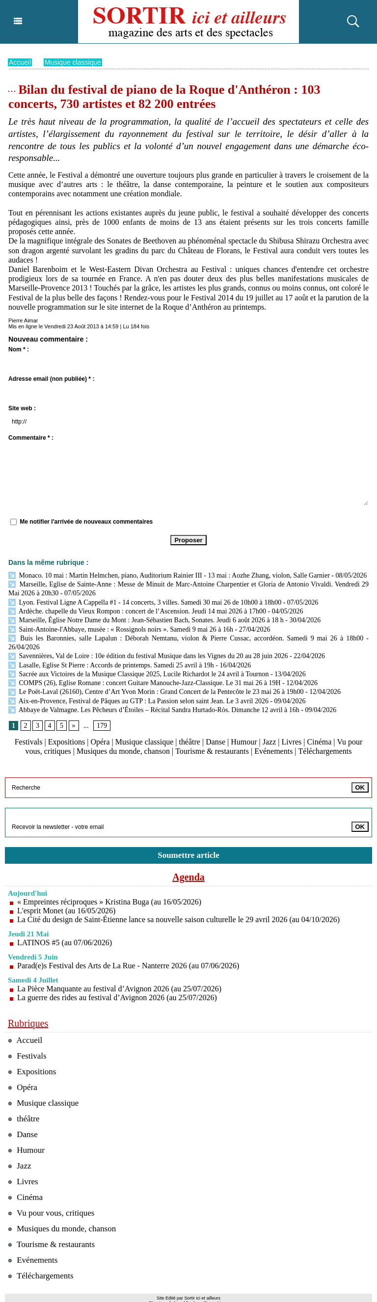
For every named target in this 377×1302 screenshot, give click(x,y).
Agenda (188, 876)
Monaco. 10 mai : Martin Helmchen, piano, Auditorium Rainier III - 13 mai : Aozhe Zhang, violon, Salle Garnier (169, 575)
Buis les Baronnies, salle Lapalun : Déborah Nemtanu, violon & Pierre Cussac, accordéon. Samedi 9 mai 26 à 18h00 (185, 637)
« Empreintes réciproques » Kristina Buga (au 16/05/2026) (109, 901)
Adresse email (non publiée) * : (51, 378)
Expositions (66, 741)
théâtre (190, 741)
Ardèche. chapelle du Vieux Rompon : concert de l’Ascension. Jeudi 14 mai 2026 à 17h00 (137, 610)
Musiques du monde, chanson (123, 750)
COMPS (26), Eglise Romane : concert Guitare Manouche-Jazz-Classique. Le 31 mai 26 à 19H (144, 682)
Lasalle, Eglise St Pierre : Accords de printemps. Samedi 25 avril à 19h (111, 664)
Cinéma (319, 741)
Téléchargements (324, 750)
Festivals (29, 741)
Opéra (99, 741)
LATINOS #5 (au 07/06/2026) (64, 942)
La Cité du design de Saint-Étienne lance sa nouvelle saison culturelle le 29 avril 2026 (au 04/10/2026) (178, 919)
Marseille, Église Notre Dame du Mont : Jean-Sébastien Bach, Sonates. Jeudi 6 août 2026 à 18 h (146, 619)
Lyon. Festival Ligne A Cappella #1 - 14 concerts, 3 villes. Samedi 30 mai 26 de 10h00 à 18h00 (144, 602)
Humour (244, 741)
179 (102, 725)
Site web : (22, 407)
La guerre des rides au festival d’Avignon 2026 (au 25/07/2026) (117, 997)
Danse (215, 741)
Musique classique (73, 62)
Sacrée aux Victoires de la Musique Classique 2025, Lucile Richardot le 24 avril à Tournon (138, 673)
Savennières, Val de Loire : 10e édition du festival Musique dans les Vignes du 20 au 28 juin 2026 (148, 655)
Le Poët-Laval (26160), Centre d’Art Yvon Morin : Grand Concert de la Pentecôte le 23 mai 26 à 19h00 (156, 691)
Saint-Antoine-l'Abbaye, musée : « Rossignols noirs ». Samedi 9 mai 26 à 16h (120, 629)
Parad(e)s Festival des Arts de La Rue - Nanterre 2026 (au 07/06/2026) (128, 965)
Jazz (269, 741)
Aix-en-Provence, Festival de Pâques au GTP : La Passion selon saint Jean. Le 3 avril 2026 (138, 700)
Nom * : (18, 348)
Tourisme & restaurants (212, 750)
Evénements (273, 750)
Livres (292, 741)
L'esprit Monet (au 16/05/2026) (66, 910)
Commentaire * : (31, 437)
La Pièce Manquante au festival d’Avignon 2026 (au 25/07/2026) (119, 988)
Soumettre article (188, 854)
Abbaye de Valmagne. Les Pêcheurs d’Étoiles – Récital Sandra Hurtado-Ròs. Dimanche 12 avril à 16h (153, 709)
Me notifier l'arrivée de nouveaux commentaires (86, 521)
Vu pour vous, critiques (51, 1212)
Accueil (20, 62)
